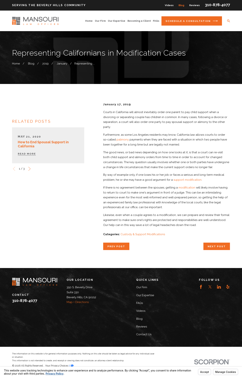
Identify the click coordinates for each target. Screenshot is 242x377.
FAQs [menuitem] (156, 20)
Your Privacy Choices (59, 365)
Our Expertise (145, 295)
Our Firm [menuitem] (100, 20)
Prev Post (116, 246)
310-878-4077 (217, 5)
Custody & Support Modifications (143, 234)
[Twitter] (210, 287)
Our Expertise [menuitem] (116, 20)
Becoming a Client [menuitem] (139, 20)
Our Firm (141, 287)
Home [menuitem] (89, 20)
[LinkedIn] (219, 287)
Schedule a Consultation (192, 21)
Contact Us (143, 334)
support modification (188, 179)
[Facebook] (201, 287)
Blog (181, 5)
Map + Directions (78, 302)
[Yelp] (228, 287)
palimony (123, 139)
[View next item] (29, 169)
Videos (169, 5)
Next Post (217, 246)
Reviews (194, 5)
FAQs (139, 303)
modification (187, 187)
